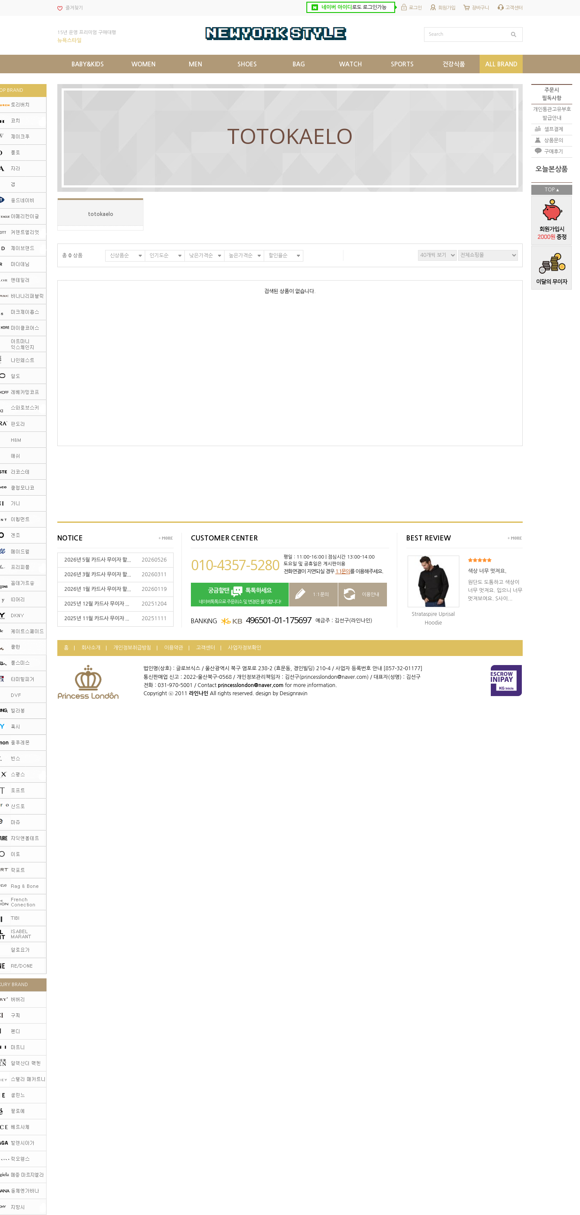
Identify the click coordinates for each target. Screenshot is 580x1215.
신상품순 (119, 255)
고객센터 (514, 8)
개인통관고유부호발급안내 (552, 113)
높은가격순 (241, 255)
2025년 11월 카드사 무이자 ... (96, 618)
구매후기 (553, 151)
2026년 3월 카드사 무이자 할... (97, 574)
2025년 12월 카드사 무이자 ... (96, 603)
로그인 (415, 8)
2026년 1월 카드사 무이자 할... (97, 589)
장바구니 (480, 8)
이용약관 (173, 647)
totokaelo (100, 214)
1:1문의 (342, 571)
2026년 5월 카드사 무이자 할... (97, 559)
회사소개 (90, 647)
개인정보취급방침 (132, 647)
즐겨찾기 (74, 8)
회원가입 (446, 8)
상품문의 (553, 140)
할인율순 (277, 255)
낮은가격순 (201, 255)
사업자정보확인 (244, 647)
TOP (550, 189)
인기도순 (159, 255)
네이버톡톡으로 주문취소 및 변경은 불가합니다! (240, 595)
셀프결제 (553, 129)
